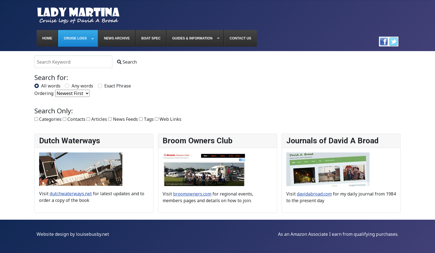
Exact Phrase (117, 86)
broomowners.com (192, 194)
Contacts (74, 119)
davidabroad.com (314, 194)
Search (127, 62)
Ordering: (44, 93)
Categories (48, 119)
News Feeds (123, 119)
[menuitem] (47, 38)
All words (50, 86)
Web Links (168, 119)
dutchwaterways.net (71, 194)
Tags (146, 119)
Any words (82, 86)
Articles (97, 119)
